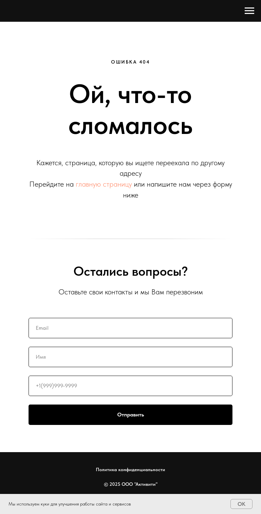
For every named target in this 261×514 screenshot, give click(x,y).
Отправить (175, 415)
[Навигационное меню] (249, 10)
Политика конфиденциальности (130, 469)
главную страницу (104, 183)
